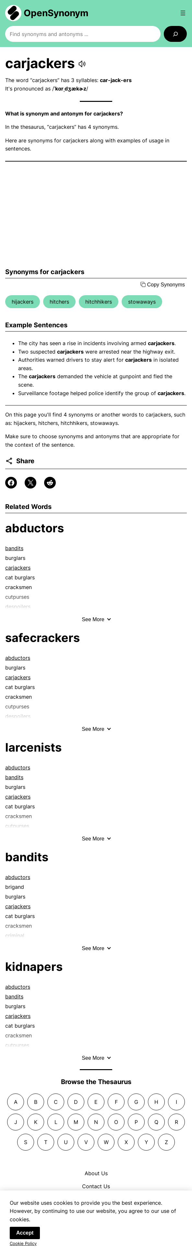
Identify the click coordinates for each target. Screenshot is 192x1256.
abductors (34, 528)
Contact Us (96, 1186)
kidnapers (34, 967)
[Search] (175, 34)
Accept (24, 1235)
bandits (14, 548)
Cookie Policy (23, 1245)
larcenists (33, 747)
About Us (96, 1173)
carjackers (17, 567)
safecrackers (42, 638)
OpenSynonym (56, 12)
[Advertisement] (96, 214)
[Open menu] (183, 13)
